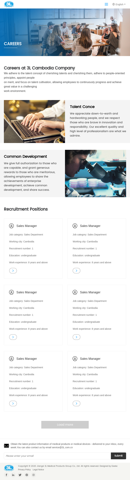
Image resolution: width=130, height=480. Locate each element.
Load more (65, 424)
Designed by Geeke (108, 466)
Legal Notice (38, 469)
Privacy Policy (24, 469)
